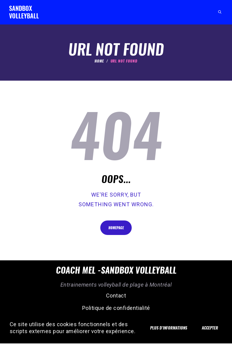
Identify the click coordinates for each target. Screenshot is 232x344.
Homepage (116, 228)
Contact (116, 296)
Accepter (209, 324)
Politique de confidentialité (116, 308)
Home (99, 61)
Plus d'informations (165, 324)
